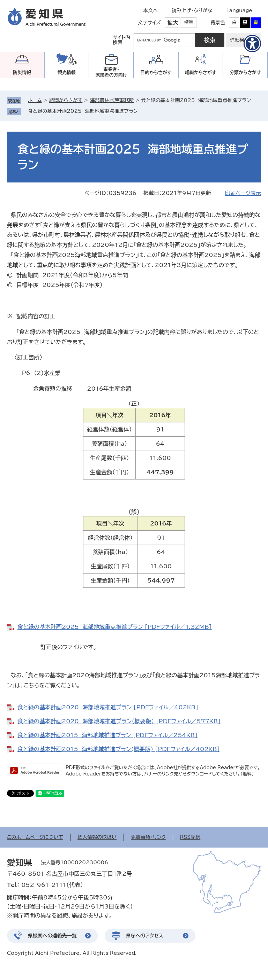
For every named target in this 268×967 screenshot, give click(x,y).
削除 (143, 111)
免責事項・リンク (148, 837)
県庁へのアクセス (144, 935)
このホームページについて (35, 837)
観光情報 (67, 72)
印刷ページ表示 (243, 193)
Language (239, 10)
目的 (156, 73)
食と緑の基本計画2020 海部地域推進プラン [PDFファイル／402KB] (107, 707)
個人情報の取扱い (97, 837)
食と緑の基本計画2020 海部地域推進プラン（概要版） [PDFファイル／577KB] (119, 721)
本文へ (150, 10)
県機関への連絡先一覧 (52, 935)
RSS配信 (190, 837)
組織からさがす (66, 100)
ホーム (35, 100)
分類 (245, 73)
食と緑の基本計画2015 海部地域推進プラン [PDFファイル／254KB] (107, 735)
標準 (188, 22)
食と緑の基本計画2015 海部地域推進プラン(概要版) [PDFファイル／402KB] (118, 749)
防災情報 (22, 72)
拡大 (172, 22)
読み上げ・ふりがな (192, 10)
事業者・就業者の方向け (111, 72)
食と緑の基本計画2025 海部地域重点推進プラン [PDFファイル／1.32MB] (114, 627)
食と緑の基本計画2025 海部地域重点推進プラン (83, 111)
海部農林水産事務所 (112, 100)
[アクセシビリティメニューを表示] (252, 43)
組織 (200, 73)
